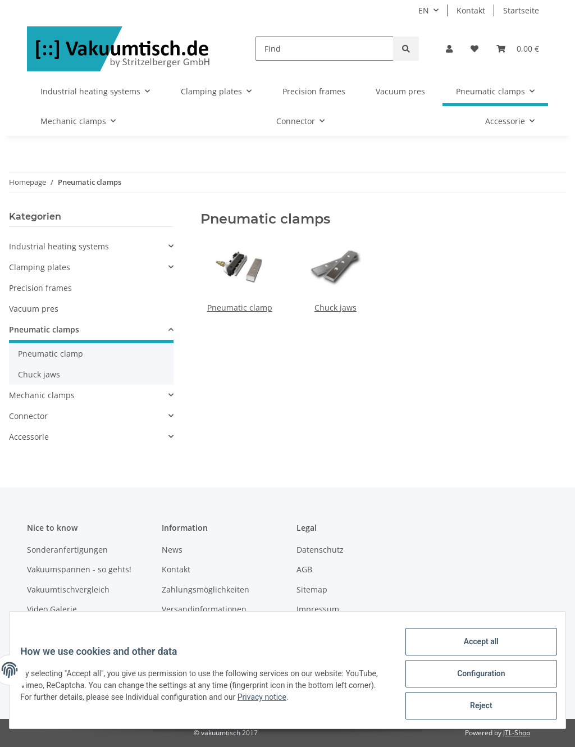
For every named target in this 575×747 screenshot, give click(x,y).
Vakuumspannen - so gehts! (79, 569)
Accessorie (29, 436)
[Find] (324, 49)
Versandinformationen (204, 609)
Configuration (474, 677)
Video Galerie (52, 609)
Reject (474, 707)
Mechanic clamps (42, 395)
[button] (449, 48)
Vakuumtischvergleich (68, 589)
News (172, 549)
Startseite (521, 10)
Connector (28, 416)
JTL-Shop (516, 732)
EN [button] (423, 10)
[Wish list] (474, 48)
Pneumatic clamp (239, 307)
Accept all (474, 648)
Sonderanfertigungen (67, 549)
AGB (304, 569)
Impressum (317, 609)
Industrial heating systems (59, 246)
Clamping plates (39, 267)
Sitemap (311, 589)
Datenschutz (320, 549)
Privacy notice (311, 701)
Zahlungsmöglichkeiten (205, 589)
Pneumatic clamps (44, 329)
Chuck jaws (335, 307)
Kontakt (471, 10)
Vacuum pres (33, 308)
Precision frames (40, 288)
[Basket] (517, 48)
